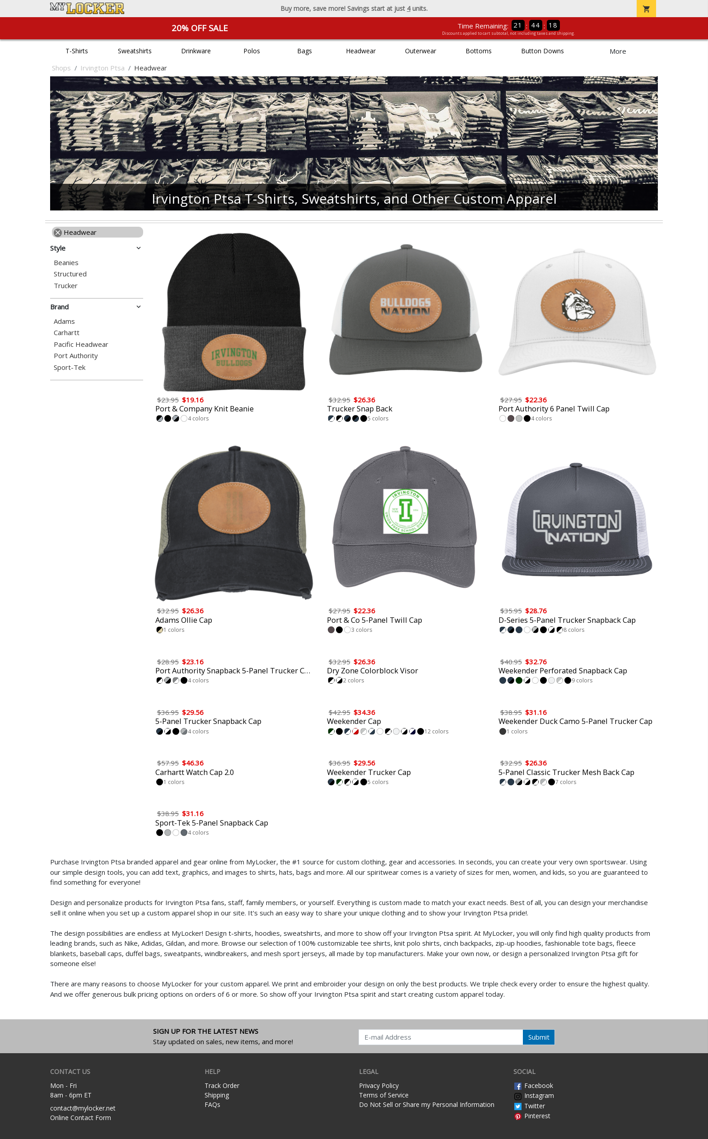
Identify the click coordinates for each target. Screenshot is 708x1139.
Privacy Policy (379, 1085)
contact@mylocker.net (83, 1108)
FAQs (212, 1104)
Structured (70, 274)
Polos (251, 51)
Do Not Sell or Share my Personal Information (426, 1104)
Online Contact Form (80, 1117)
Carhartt (66, 332)
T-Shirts (76, 51)
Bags (304, 51)
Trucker (66, 285)
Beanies (66, 262)
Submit (539, 1036)
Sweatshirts (135, 51)
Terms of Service (384, 1095)
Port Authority (76, 355)
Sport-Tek (69, 367)
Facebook (533, 1085)
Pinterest (531, 1115)
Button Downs (542, 51)
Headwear (361, 51)
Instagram (533, 1095)
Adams (64, 321)
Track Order (222, 1085)
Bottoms (479, 51)
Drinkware (196, 51)
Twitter (529, 1106)
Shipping (217, 1095)
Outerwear (420, 51)
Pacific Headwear (81, 344)
